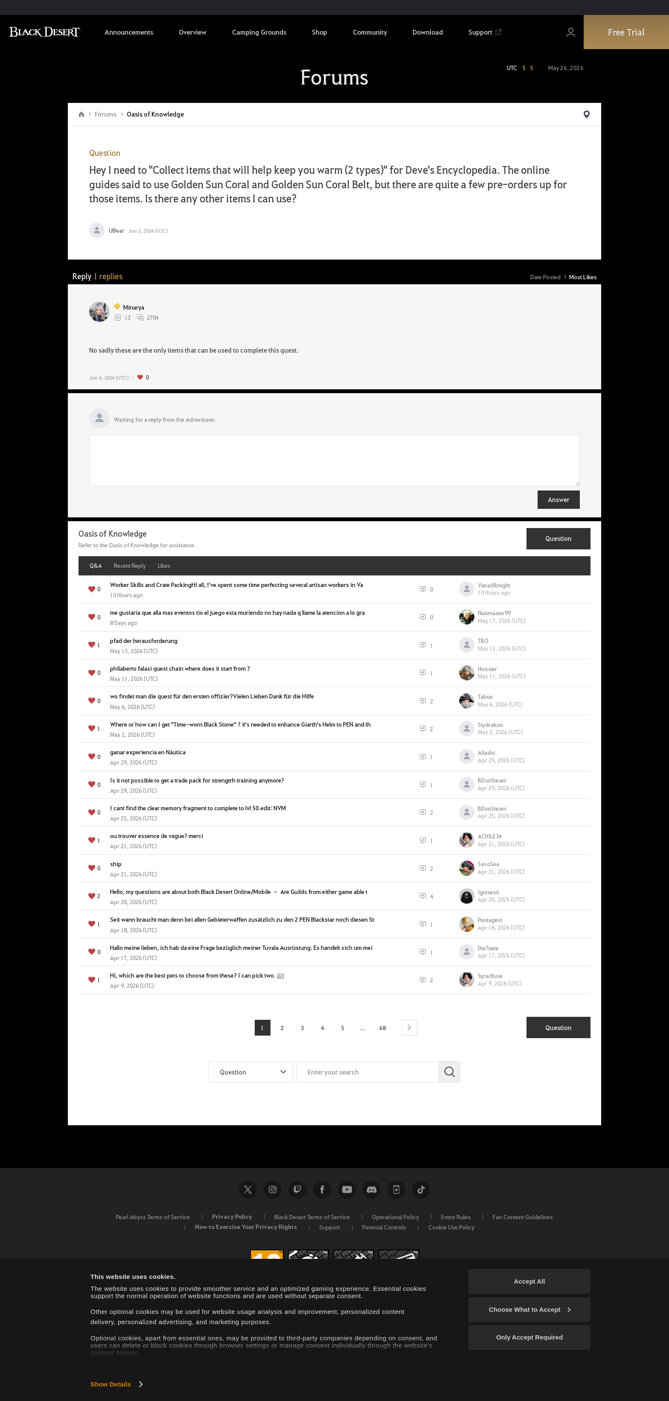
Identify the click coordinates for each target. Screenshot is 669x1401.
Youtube (347, 1190)
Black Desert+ (396, 1190)
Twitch (297, 1190)
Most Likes (583, 276)
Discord (372, 1190)
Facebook (322, 1190)
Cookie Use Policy (451, 1227)
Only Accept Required (529, 1337)
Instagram (273, 1190)
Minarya (129, 307)
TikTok (421, 1190)
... (362, 1027)
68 (382, 1027)
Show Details (110, 1384)
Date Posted (545, 276)
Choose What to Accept (530, 1309)
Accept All (529, 1281)
